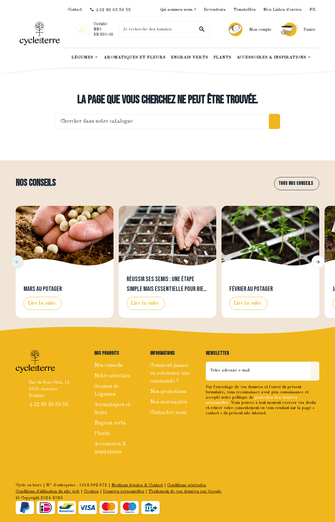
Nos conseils (36, 183)
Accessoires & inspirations (110, 448)
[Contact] (75, 9)
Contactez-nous (168, 412)
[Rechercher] (202, 29)
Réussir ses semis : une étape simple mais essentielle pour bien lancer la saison (166, 289)
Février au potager (251, 289)
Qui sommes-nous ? (178, 10)
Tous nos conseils (295, 183)
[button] (17, 261)
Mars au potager (43, 289)
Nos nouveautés (168, 402)
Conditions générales (186, 485)
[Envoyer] (315, 371)
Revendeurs (215, 10)
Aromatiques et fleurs (112, 408)
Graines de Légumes (106, 390)
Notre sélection (112, 376)
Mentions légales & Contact (137, 485)
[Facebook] (212, 427)
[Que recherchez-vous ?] (164, 29)
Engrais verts (110, 423)
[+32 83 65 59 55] (110, 10)
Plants (102, 433)
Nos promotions (168, 391)
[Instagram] (226, 427)
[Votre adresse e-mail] (258, 371)
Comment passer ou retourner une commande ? (170, 373)
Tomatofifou (245, 10)
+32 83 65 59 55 (49, 404)
